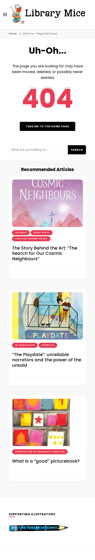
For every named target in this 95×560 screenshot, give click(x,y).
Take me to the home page (47, 126)
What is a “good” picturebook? (46, 461)
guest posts (42, 232)
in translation (25, 345)
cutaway (21, 232)
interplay (48, 345)
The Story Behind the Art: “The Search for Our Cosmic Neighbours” (44, 253)
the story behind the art (31, 238)
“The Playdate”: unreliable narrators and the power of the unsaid (46, 360)
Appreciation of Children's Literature (40, 451)
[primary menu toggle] (5, 14)
